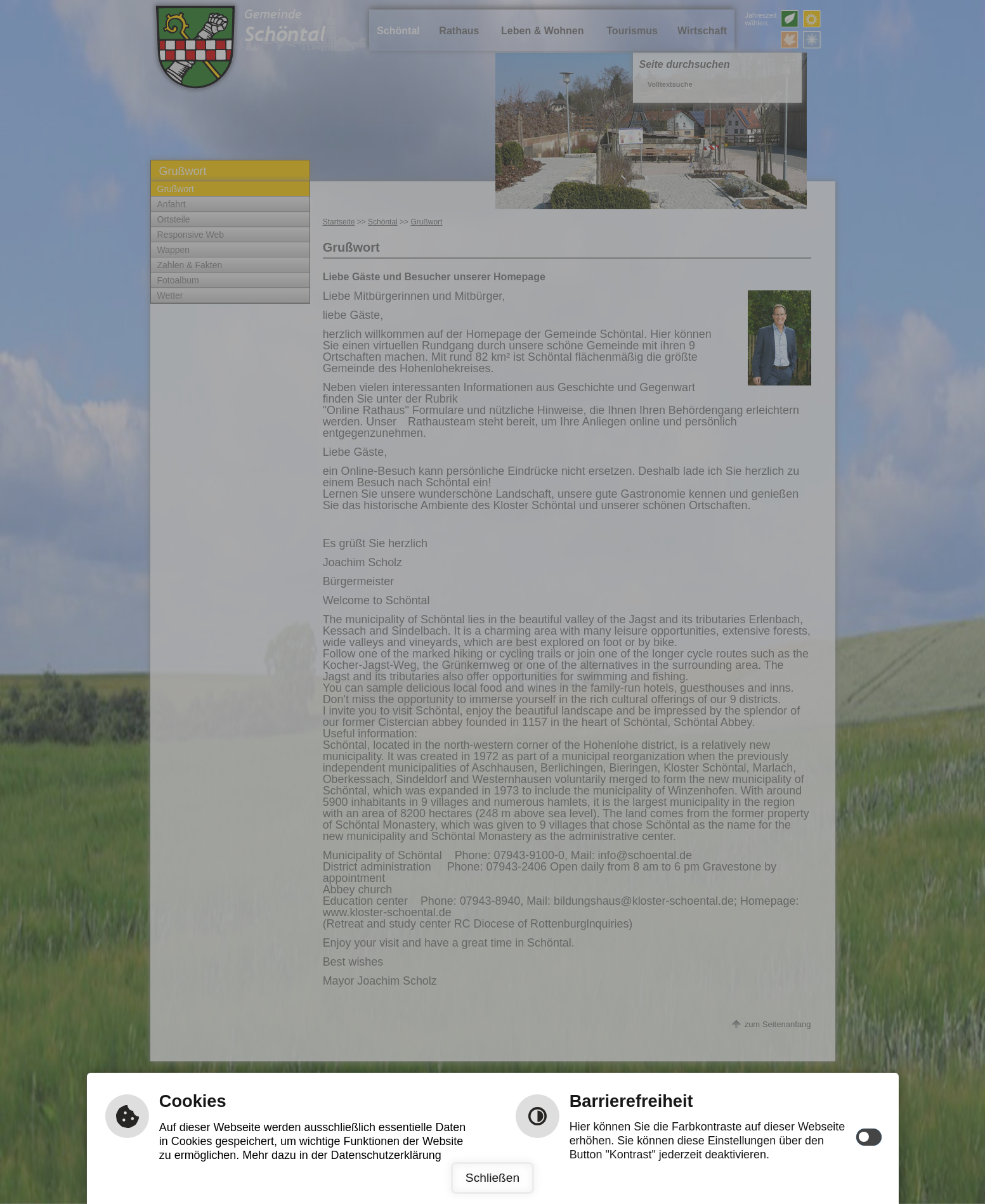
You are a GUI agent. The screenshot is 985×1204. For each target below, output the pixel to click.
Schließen (492, 1177)
